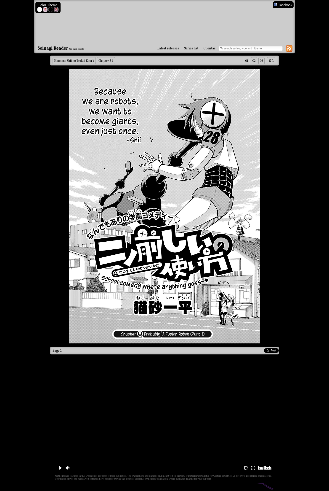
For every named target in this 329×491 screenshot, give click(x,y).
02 (254, 61)
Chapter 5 (104, 61)
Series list (191, 48)
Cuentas (209, 48)
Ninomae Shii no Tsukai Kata (73, 61)
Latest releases (168, 48)
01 (246, 61)
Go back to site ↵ (78, 48)
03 (261, 61)
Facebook (283, 5)
